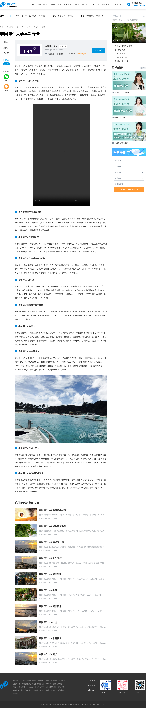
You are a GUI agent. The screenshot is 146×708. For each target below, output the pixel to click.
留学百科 (61, 16)
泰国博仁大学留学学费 (50, 574)
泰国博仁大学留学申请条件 (52, 526)
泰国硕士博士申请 (121, 61)
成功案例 (106, 4)
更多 (143, 68)
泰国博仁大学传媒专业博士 (52, 542)
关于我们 (85, 4)
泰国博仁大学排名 (48, 622)
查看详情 (98, 50)
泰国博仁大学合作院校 (50, 558)
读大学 (8, 16)
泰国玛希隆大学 (121, 57)
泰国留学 (67, 4)
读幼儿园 (32, 16)
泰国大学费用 (120, 50)
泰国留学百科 (46, 534)
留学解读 (71, 16)
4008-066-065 (139, 5)
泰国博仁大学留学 (48, 654)
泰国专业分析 (46, 518)
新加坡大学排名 (124, 20)
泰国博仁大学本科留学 (50, 638)
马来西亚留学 (55, 4)
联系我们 (91, 685)
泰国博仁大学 (51, 46)
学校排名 (90, 16)
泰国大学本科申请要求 (123, 46)
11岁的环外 (117, 4)
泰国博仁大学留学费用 (50, 606)
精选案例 (42, 16)
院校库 (76, 4)
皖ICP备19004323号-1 (98, 705)
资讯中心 (20, 27)
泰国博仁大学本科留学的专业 (53, 510)
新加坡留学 (42, 4)
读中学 (16, 16)
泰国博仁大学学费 (48, 590)
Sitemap (91, 690)
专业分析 (99, 16)
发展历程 (95, 4)
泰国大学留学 (120, 53)
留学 (28, 27)
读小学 (24, 16)
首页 (34, 4)
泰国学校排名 (46, 630)
